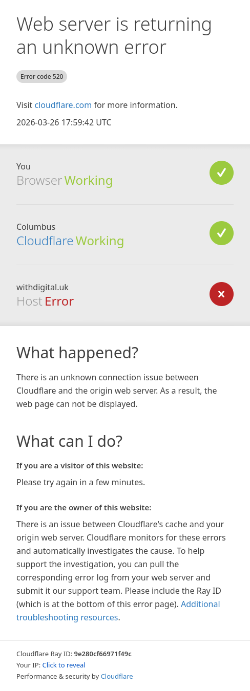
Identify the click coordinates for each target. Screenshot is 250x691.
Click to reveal (64, 665)
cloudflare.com (63, 105)
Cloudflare (44, 240)
